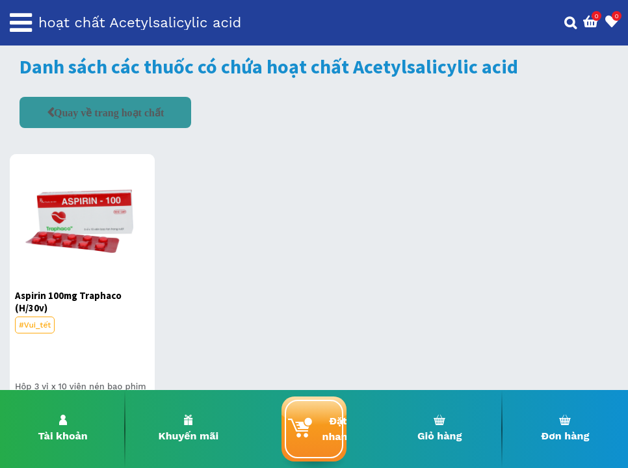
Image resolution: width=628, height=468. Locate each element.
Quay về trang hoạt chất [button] (109, 112)
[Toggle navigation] (21, 23)
